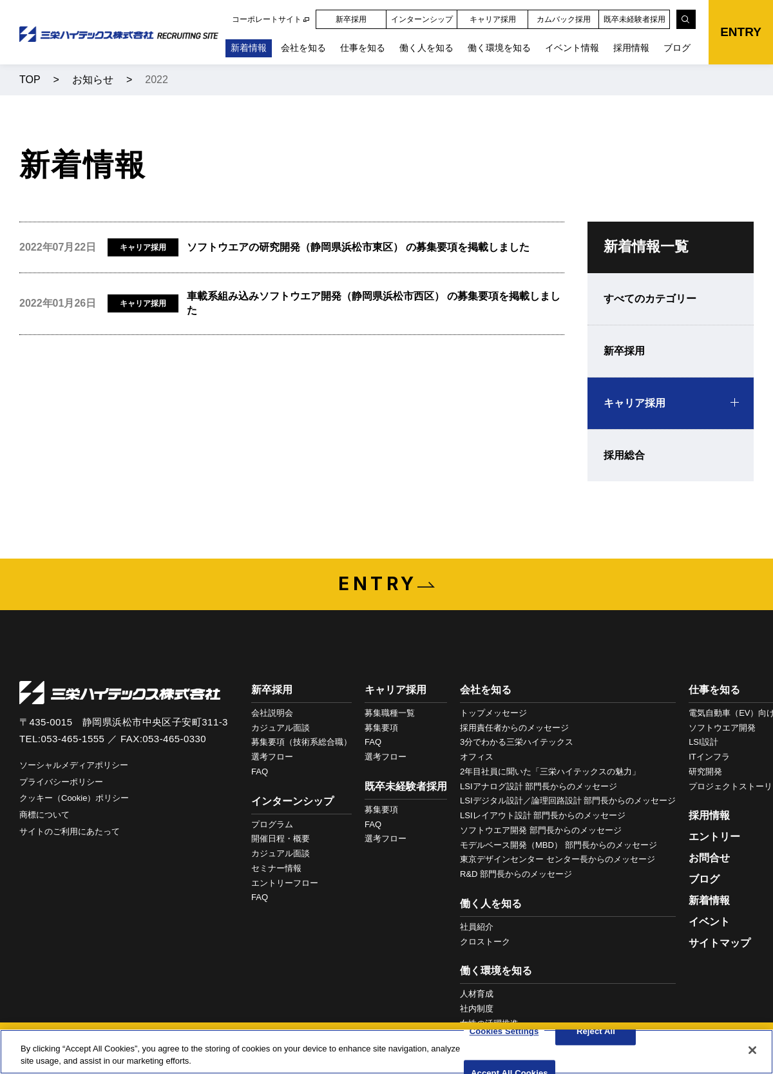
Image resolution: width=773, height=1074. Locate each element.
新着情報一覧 (646, 246)
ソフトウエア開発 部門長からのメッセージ (541, 830)
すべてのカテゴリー (650, 298)
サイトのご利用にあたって (69, 831)
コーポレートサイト (266, 19)
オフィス (476, 757)
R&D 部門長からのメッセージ (516, 874)
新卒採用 (351, 19)
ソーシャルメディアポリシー (73, 765)
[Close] (752, 1050)
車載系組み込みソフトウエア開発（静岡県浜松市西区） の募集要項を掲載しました (373, 303)
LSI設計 (703, 742)
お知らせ (92, 79)
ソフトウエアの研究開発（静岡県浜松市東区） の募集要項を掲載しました (358, 247)
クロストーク (485, 941)
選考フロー (272, 757)
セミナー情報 (276, 868)
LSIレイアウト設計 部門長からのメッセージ (542, 815)
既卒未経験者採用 (634, 19)
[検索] (686, 19)
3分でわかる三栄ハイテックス (516, 742)
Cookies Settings (504, 1032)
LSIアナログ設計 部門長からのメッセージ (538, 786)
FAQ (259, 771)
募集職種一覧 (390, 713)
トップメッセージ (493, 713)
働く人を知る (426, 48)
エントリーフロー (284, 883)
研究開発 (705, 771)
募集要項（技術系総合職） (301, 742)
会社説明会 (272, 713)
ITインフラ (709, 757)
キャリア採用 (493, 19)
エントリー (714, 836)
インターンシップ (422, 19)
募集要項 (381, 728)
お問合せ (709, 857)
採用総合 (624, 455)
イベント (709, 921)
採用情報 (631, 48)
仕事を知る (362, 48)
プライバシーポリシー (61, 782)
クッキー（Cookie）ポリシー (74, 798)
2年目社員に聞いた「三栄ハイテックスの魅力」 (550, 771)
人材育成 (476, 994)
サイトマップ (719, 942)
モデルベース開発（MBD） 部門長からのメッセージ (558, 845)
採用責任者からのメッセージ (514, 728)
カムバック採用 (564, 19)
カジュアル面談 (280, 728)
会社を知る (303, 48)
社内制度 (476, 1008)
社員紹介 (476, 927)
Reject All (596, 1032)
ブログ (677, 48)
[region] (386, 1052)
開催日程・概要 (280, 838)
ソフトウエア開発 (722, 728)
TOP (30, 79)
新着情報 (249, 48)
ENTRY (740, 32)
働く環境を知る (499, 48)
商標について (44, 815)
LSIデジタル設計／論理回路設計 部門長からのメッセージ (568, 800)
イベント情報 (572, 48)
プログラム (272, 824)
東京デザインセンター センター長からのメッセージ (557, 859)
